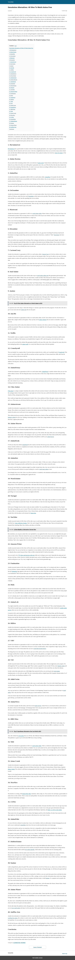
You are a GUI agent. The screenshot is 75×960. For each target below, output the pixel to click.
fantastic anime (61, 666)
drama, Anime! (11, 769)
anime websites (42, 319)
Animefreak (25, 444)
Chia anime (10, 390)
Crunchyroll (61, 352)
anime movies (38, 705)
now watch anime (16, 908)
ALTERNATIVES (16, 942)
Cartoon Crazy (45, 254)
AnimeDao (47, 177)
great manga (57, 671)
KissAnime (56, 234)
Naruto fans (33, 513)
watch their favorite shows (40, 648)
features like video (26, 793)
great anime (21, 735)
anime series (41, 162)
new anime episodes (29, 849)
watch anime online (37, 213)
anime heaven (50, 436)
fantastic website (12, 417)
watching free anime (13, 918)
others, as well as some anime (55, 809)
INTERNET (23, 942)
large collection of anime (21, 523)
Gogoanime (31, 196)
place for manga (59, 152)
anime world (25, 344)
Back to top (64, 953)
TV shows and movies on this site (26, 555)
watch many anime (43, 469)
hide (15, 45)
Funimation (14, 571)
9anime (47, 878)
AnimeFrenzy (45, 371)
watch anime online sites (42, 275)
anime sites (24, 309)
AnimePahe (23, 825)
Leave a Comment (37, 947)
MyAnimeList (11, 148)
